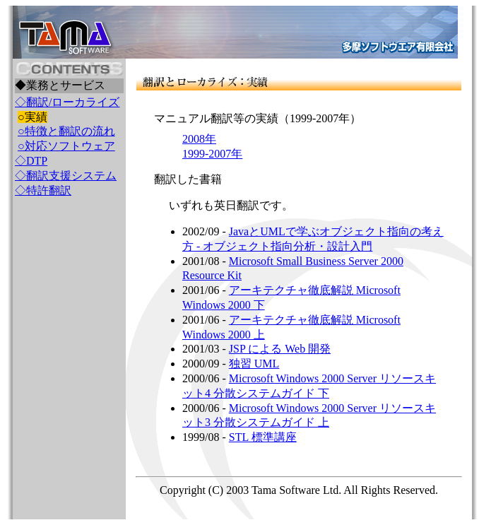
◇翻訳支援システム (66, 176)
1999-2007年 (212, 154)
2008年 (199, 139)
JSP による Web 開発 (280, 349)
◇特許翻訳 (43, 190)
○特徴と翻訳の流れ (66, 131)
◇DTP (31, 161)
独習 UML (254, 364)
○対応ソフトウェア (66, 146)
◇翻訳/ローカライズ (67, 102)
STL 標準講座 (263, 437)
